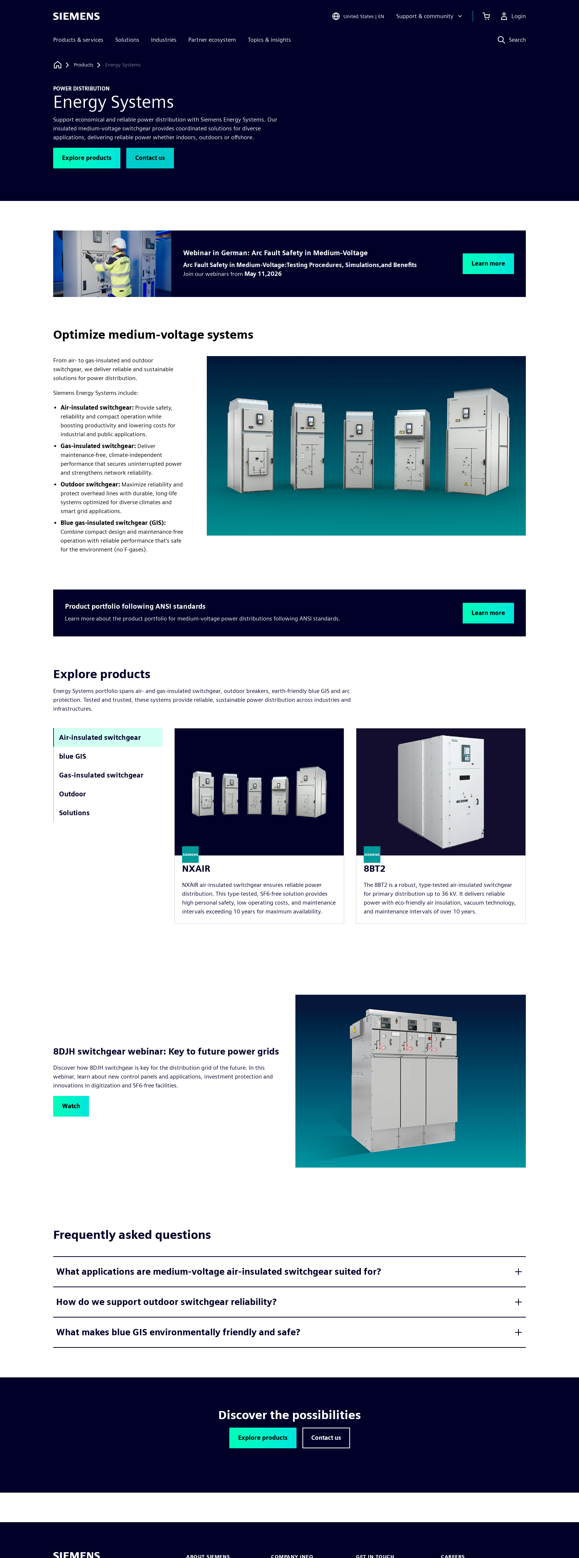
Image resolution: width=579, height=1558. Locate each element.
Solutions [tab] (74, 813)
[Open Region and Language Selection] (358, 16)
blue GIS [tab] (72, 756)
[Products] (83, 65)
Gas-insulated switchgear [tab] (101, 775)
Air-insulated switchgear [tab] (100, 737)
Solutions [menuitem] (127, 39)
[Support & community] (430, 16)
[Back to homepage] (57, 64)
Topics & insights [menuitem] (269, 39)
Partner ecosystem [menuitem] (212, 39)
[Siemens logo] (76, 16)
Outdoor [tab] (72, 794)
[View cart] (486, 16)
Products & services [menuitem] (78, 39)
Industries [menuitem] (164, 39)
